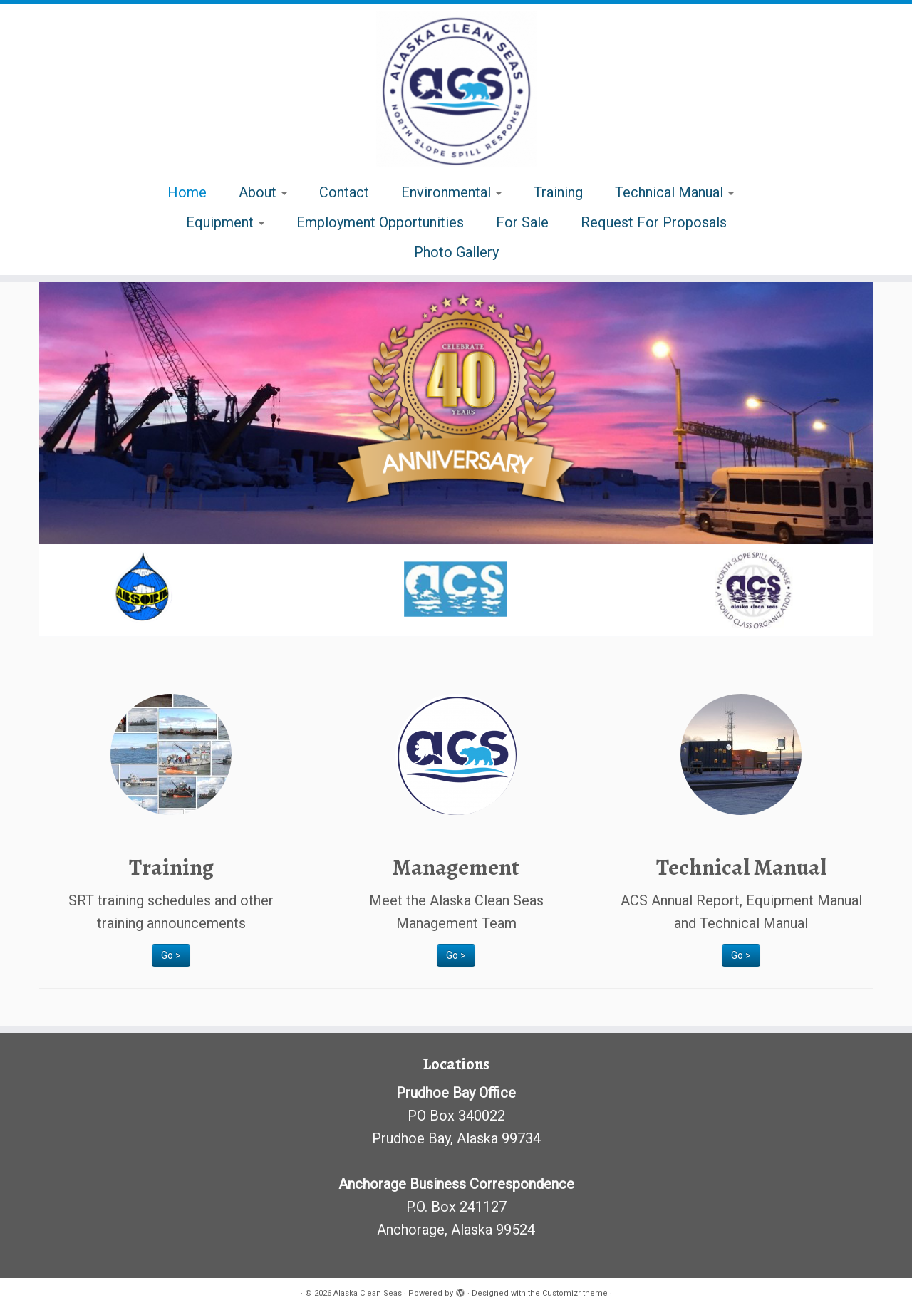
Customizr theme (575, 1293)
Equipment (225, 222)
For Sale (522, 222)
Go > (171, 955)
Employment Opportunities (380, 222)
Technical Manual (674, 192)
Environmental (451, 192)
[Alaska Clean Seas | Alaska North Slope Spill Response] (456, 89)
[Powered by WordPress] (460, 1291)
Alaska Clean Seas (367, 1293)
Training (558, 192)
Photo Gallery (456, 252)
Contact (344, 192)
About (263, 192)
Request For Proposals (654, 222)
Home (187, 192)
